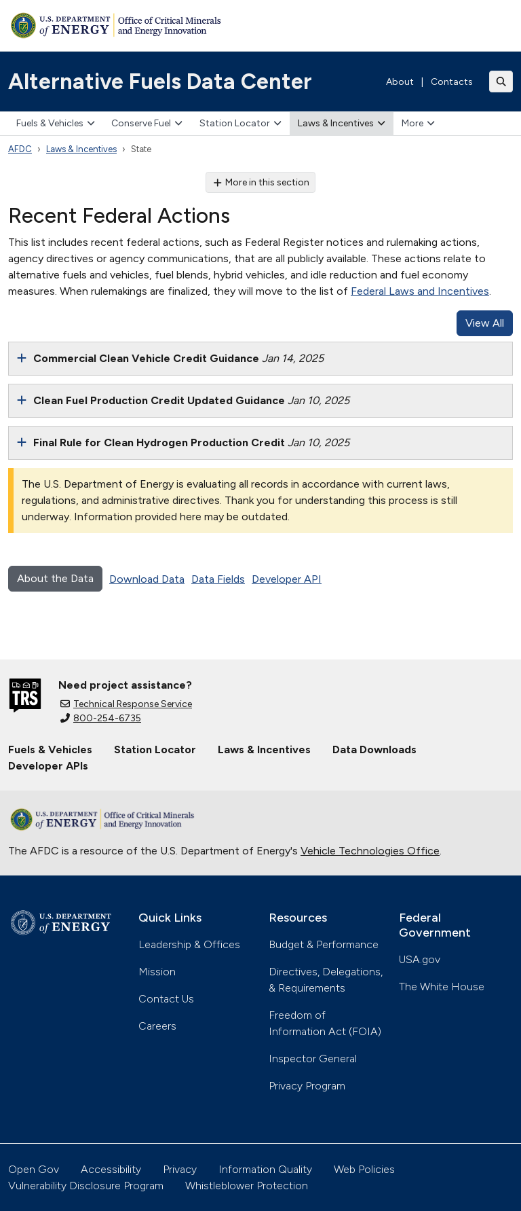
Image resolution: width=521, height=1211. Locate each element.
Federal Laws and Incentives (420, 291)
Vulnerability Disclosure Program (85, 1185)
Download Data (147, 579)
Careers (157, 1025)
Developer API (287, 579)
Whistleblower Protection (246, 1185)
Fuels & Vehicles (55, 123)
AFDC (20, 149)
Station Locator (240, 123)
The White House (441, 986)
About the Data (55, 578)
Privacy (180, 1169)
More (418, 123)
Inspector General (313, 1058)
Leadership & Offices (189, 944)
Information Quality (265, 1169)
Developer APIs (48, 765)
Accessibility (111, 1169)
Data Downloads (374, 749)
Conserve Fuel (146, 123)
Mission (157, 971)
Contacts (452, 82)
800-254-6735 (100, 718)
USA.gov (419, 959)
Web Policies (364, 1169)
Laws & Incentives (341, 123)
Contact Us (166, 998)
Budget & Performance (324, 944)
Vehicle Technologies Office (370, 850)
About (400, 82)
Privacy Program (307, 1085)
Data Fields (218, 579)
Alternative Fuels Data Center (160, 81)
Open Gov (33, 1169)
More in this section (261, 182)
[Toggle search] (501, 81)
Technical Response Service (126, 704)
